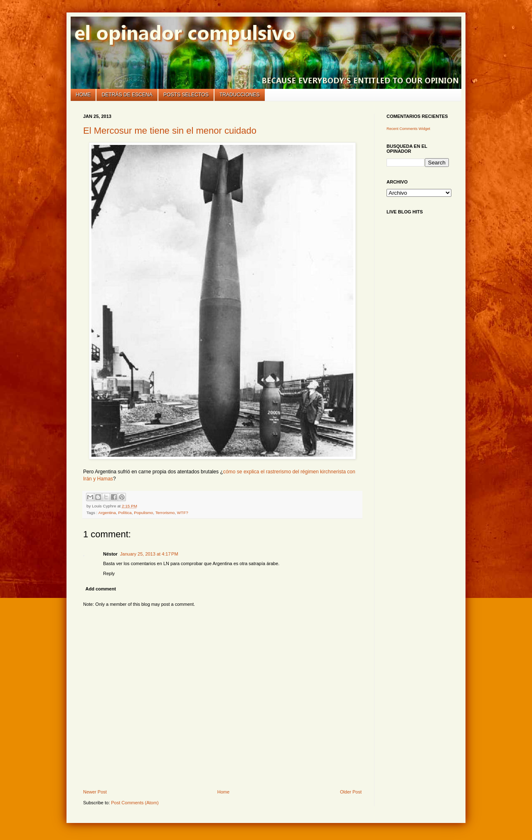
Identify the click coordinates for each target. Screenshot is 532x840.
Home (83, 95)
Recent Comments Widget (408, 129)
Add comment (101, 588)
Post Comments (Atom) (134, 802)
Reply (109, 573)
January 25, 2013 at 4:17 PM (149, 553)
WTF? (182, 512)
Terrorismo (165, 512)
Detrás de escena (127, 95)
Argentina (107, 512)
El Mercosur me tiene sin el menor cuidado (169, 130)
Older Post (351, 791)
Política (124, 512)
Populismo (143, 512)
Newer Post (95, 791)
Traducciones (239, 95)
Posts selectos (186, 95)
